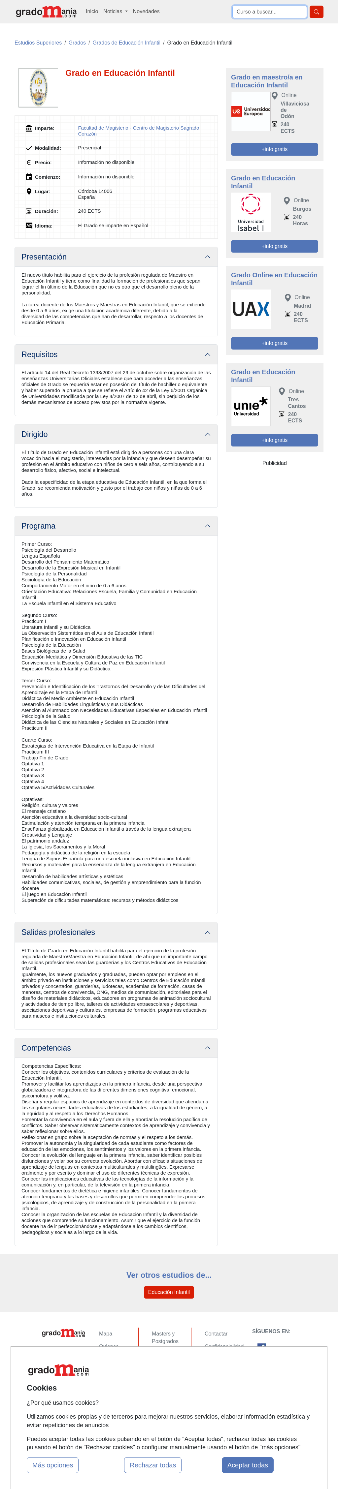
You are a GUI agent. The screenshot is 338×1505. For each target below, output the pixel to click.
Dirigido (34, 434)
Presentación (44, 257)
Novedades (146, 11)
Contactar (216, 1333)
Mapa (105, 1333)
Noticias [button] (113, 11)
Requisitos (39, 354)
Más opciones (52, 1465)
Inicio (92, 11)
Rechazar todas (153, 1465)
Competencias (46, 1048)
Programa (38, 526)
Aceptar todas (247, 1465)
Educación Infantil (169, 1292)
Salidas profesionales (58, 932)
